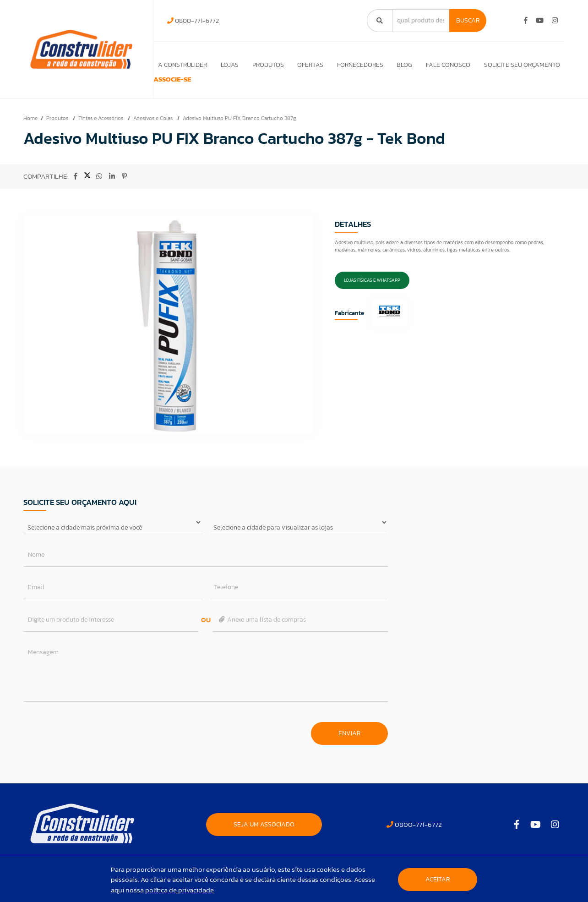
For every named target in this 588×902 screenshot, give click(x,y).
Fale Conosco (447, 65)
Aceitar (437, 879)
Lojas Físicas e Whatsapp (372, 293)
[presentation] (93, 742)
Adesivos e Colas (153, 131)
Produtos (263, 65)
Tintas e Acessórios (101, 131)
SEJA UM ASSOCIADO (264, 837)
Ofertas (306, 65)
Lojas (224, 65)
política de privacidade (179, 890)
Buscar (467, 20)
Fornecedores (357, 65)
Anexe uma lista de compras (262, 633)
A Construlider (175, 65)
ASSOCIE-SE (182, 86)
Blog (402, 65)
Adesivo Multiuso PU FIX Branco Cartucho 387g (239, 131)
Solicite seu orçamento (522, 65)
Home (30, 131)
